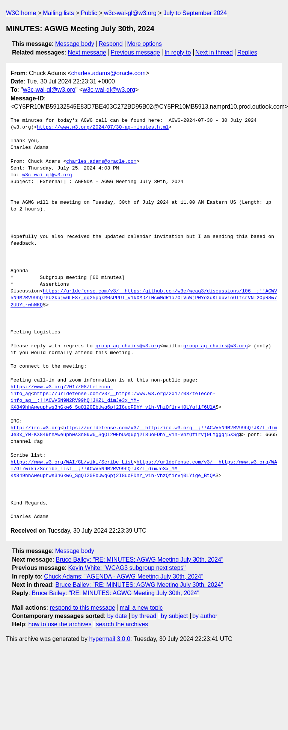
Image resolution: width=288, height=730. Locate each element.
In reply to (177, 52)
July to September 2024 (195, 13)
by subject (174, 616)
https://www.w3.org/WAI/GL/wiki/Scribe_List (72, 462)
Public (89, 13)
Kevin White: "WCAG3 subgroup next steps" (126, 568)
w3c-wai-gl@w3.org (130, 13)
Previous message (135, 52)
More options (144, 44)
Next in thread (214, 52)
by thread (144, 616)
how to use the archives (60, 624)
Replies (247, 52)
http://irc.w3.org (35, 428)
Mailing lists (58, 13)
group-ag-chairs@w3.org (127, 346)
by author (204, 616)
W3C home (21, 13)
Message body (74, 44)
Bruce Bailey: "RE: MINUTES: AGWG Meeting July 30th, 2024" (139, 559)
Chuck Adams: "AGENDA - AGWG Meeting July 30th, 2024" (123, 576)
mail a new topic (141, 607)
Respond (111, 44)
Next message (87, 52)
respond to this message (82, 607)
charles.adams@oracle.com (108, 73)
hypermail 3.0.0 (109, 639)
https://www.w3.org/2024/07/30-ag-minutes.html (103, 127)
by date (117, 616)
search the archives (122, 624)
